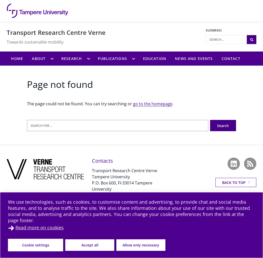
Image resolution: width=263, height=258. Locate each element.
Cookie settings (35, 245)
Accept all (89, 245)
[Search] (226, 39)
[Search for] (117, 125)
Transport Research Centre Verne (56, 32)
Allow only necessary (141, 245)
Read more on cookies (39, 227)
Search (223, 125)
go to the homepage (152, 104)
